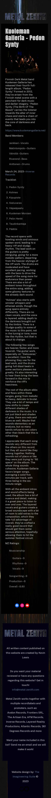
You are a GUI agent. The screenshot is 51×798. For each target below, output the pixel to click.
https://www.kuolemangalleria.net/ (25, 130)
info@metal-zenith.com (25, 689)
